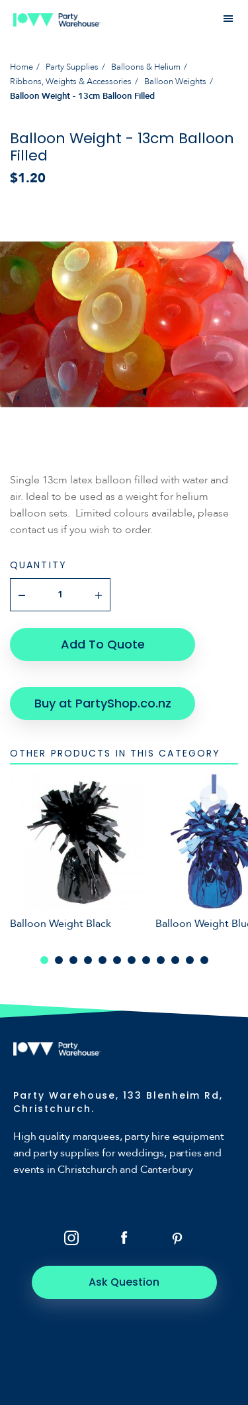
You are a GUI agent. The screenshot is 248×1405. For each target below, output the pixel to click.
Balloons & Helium (146, 67)
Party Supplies (72, 67)
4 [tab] (88, 960)
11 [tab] (190, 960)
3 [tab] (73, 960)
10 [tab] (175, 960)
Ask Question (124, 1282)
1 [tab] (44, 960)
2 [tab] (59, 960)
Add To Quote (103, 644)
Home (21, 67)
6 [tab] (117, 960)
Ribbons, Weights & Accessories (71, 82)
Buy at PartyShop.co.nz (102, 703)
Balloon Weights (175, 82)
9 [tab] (161, 960)
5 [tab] (102, 960)
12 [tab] (204, 960)
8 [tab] (146, 960)
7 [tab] (132, 960)
